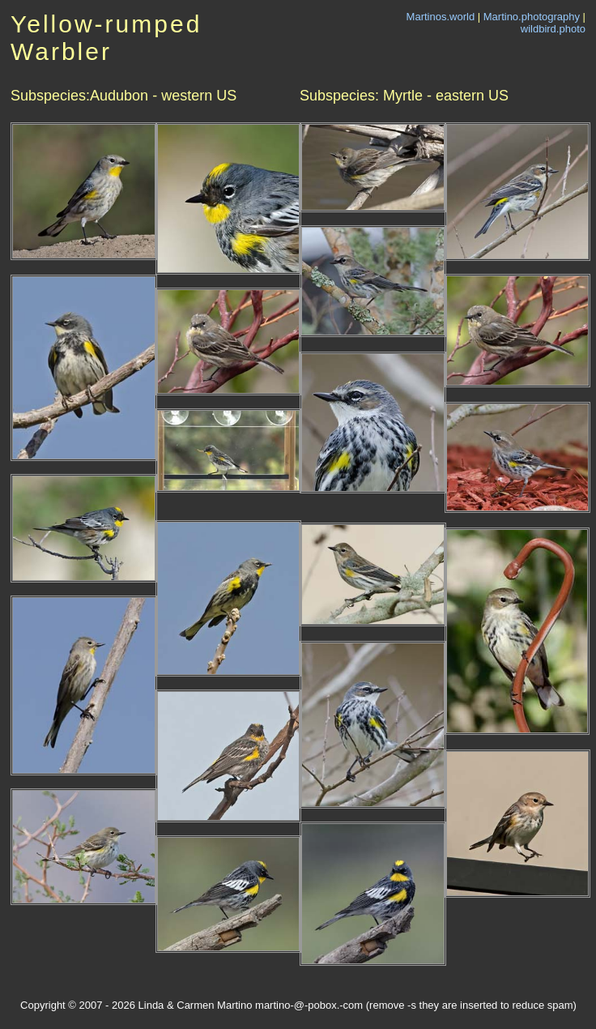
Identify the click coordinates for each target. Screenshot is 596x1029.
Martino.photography (531, 17)
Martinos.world (441, 17)
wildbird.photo (553, 29)
